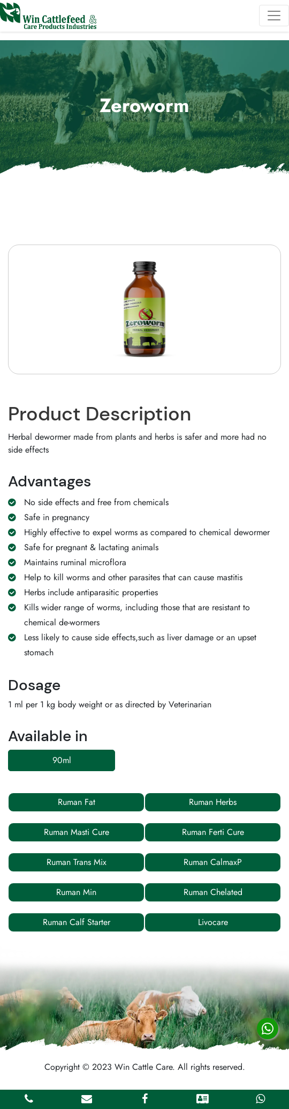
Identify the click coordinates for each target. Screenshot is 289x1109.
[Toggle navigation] (274, 15)
